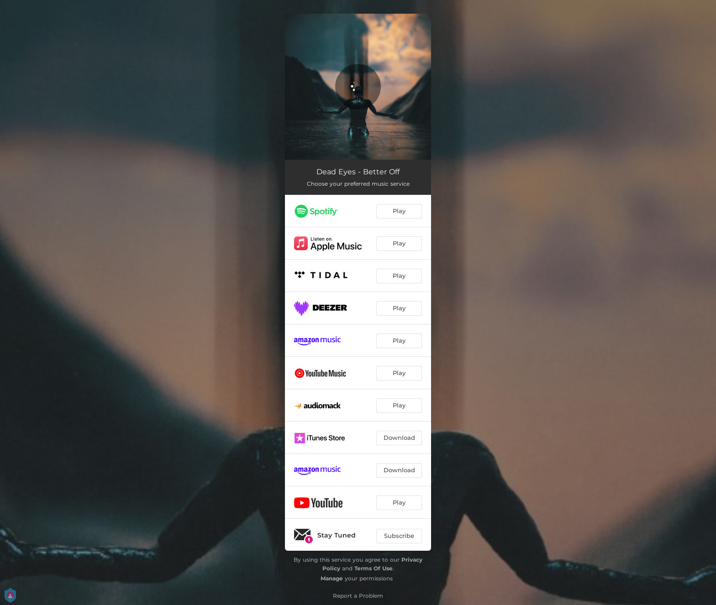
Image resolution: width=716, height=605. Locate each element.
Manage (332, 578)
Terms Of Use (373, 568)
